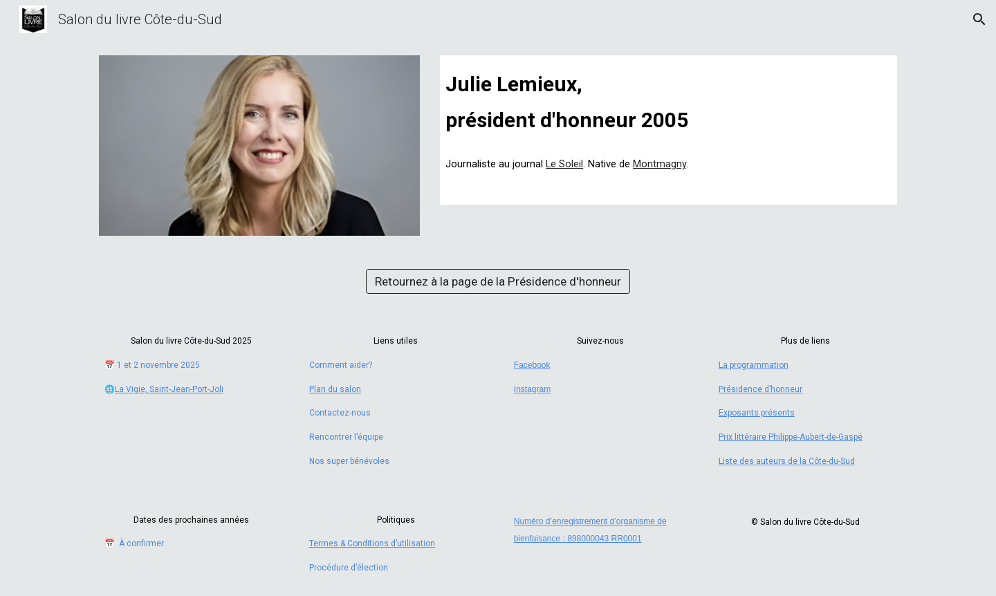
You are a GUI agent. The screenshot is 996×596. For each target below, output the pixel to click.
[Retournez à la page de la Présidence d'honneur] (498, 281)
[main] (668, 100)
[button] (979, 19)
